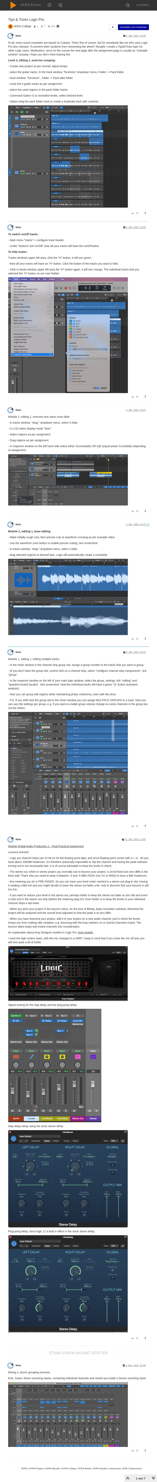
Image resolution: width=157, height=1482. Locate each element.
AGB (124, 1468)
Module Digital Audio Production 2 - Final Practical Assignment (46, 846)
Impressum (115, 1468)
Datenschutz (135, 1468)
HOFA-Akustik (52, 1468)
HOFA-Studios (100, 1468)
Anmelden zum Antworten (133, 27)
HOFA (24, 1468)
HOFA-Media (84, 1468)
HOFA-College (22, 26)
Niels (18, 35)
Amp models (85, 932)
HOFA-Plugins (36, 1468)
